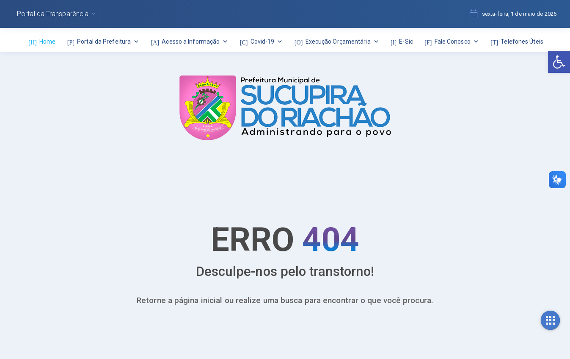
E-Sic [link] (406, 41)
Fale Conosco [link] (457, 41)
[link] (559, 62)
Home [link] (47, 41)
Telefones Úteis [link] (522, 41)
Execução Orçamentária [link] (342, 41)
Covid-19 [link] (267, 41)
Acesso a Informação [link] (195, 41)
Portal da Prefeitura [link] (108, 41)
